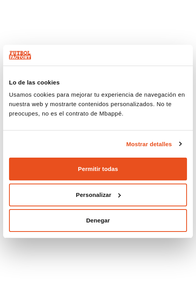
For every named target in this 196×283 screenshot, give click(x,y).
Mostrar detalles (149, 144)
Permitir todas (98, 168)
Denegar (98, 220)
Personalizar (98, 194)
